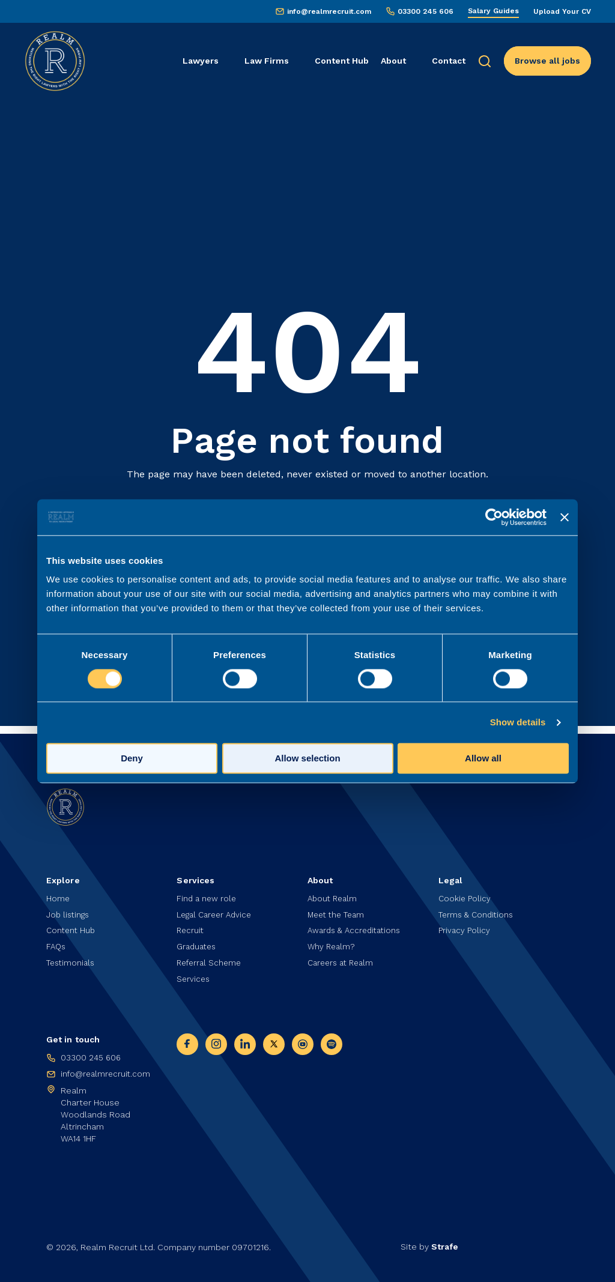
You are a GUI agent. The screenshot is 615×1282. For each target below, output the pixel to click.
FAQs (56, 944)
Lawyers (201, 60)
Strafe (444, 1246)
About (393, 60)
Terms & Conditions (478, 910)
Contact (448, 60)
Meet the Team (338, 910)
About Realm (334, 893)
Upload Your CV (562, 11)
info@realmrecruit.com (329, 11)
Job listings (69, 910)
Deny (132, 758)
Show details (518, 722)
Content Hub (342, 60)
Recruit (191, 927)
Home (58, 893)
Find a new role (207, 893)
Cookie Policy (465, 893)
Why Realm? (332, 944)
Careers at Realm (343, 961)
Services (194, 977)
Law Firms (266, 60)
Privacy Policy (464, 927)
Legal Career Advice (217, 910)
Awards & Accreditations (357, 927)
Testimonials (72, 961)
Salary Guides (493, 11)
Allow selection (307, 758)
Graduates (198, 944)
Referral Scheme (211, 961)
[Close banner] (564, 517)
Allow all (483, 758)
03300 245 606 (425, 11)
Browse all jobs (547, 60)
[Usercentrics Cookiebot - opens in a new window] (494, 517)
